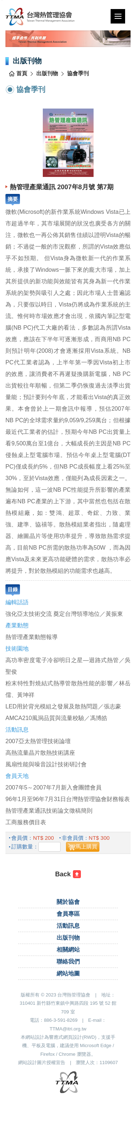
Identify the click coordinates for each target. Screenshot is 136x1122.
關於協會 (68, 902)
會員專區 (68, 914)
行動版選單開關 (118, 18)
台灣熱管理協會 (51, 17)
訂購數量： (24, 846)
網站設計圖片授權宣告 (41, 1062)
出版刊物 (47, 73)
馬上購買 (86, 846)
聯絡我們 (68, 961)
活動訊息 (68, 926)
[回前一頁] (68, 874)
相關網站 (68, 950)
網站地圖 (68, 973)
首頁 (21, 73)
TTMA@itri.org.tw (68, 1029)
